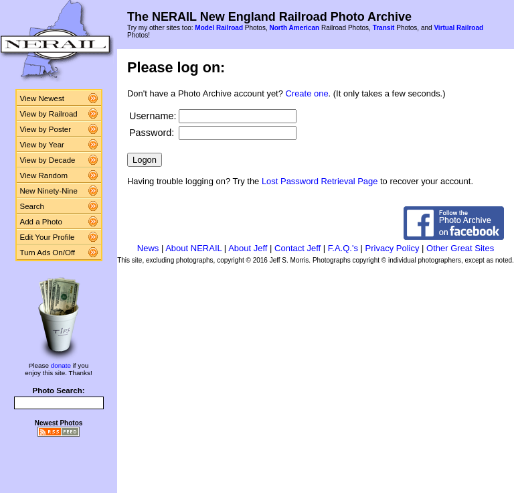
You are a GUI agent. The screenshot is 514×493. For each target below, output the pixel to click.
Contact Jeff (297, 248)
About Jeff (247, 248)
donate (61, 365)
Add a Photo (41, 222)
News (148, 248)
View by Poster (46, 129)
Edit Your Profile (47, 237)
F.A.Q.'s (343, 248)
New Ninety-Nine (49, 191)
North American (294, 27)
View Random (44, 175)
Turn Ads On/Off (48, 253)
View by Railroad (49, 114)
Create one (307, 93)
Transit (384, 27)
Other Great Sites (460, 248)
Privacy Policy (392, 248)
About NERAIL (193, 248)
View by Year (42, 145)
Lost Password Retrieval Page (320, 181)
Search (32, 206)
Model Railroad (219, 27)
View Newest (42, 98)
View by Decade (48, 160)
